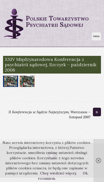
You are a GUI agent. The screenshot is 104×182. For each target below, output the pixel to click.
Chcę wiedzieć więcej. (58, 173)
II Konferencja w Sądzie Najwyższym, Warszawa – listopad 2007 (55, 114)
